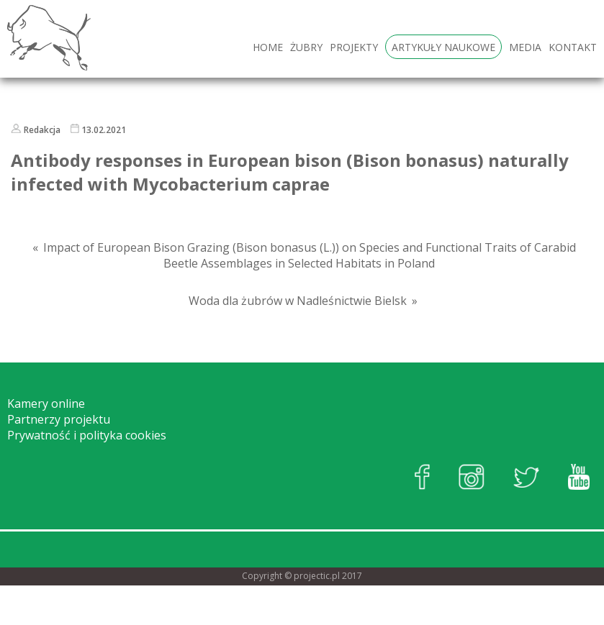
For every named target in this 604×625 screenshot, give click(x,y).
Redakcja (42, 130)
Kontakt (573, 47)
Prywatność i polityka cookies (86, 435)
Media (525, 47)
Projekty (354, 47)
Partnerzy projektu (58, 419)
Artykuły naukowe (443, 47)
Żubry (306, 47)
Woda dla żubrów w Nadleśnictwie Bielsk (298, 301)
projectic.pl (317, 576)
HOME (268, 47)
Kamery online (46, 403)
